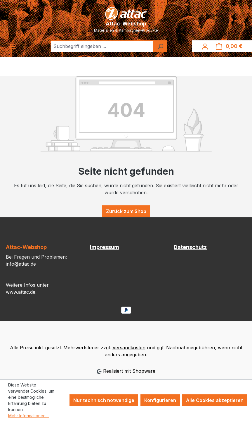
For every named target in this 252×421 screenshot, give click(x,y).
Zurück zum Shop (126, 211)
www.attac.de (20, 292)
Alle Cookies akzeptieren (215, 400)
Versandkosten (128, 347)
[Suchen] (160, 46)
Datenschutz (190, 247)
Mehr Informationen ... (28, 415)
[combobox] (102, 46)
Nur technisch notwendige (103, 400)
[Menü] (13, 46)
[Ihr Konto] (205, 46)
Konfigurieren (160, 400)
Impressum (104, 247)
